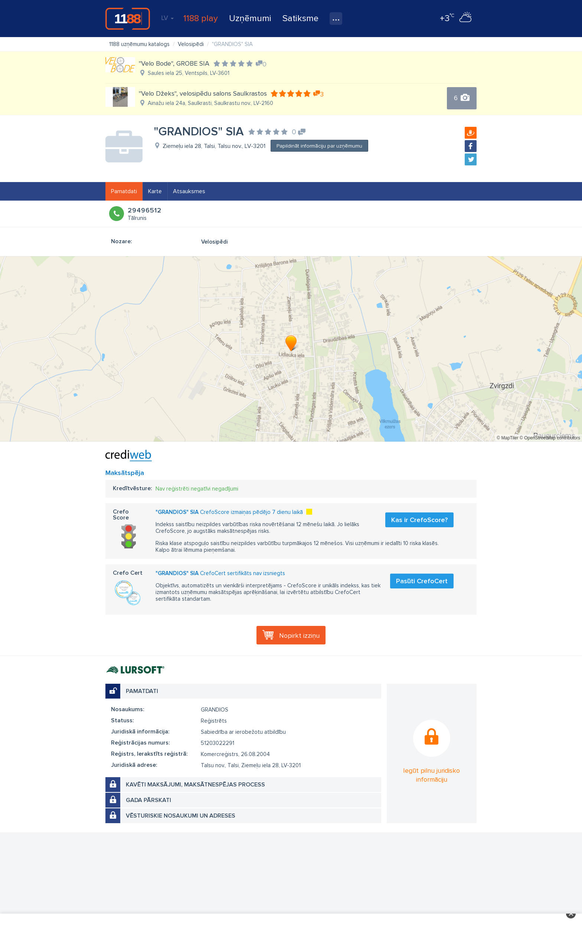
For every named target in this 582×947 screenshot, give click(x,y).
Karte (155, 191)
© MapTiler (507, 437)
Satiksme (300, 18)
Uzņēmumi (250, 18)
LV (167, 18)
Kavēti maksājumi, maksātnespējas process (195, 784)
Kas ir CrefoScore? (419, 520)
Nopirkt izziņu (299, 635)
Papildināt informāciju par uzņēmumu (319, 146)
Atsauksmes (189, 191)
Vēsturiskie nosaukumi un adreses (180, 815)
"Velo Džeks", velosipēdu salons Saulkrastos (203, 93)
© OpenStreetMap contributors (550, 437)
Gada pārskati (148, 800)
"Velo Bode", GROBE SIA (174, 63)
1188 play (200, 18)
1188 (127, 18)
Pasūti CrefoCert (422, 581)
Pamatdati (124, 191)
